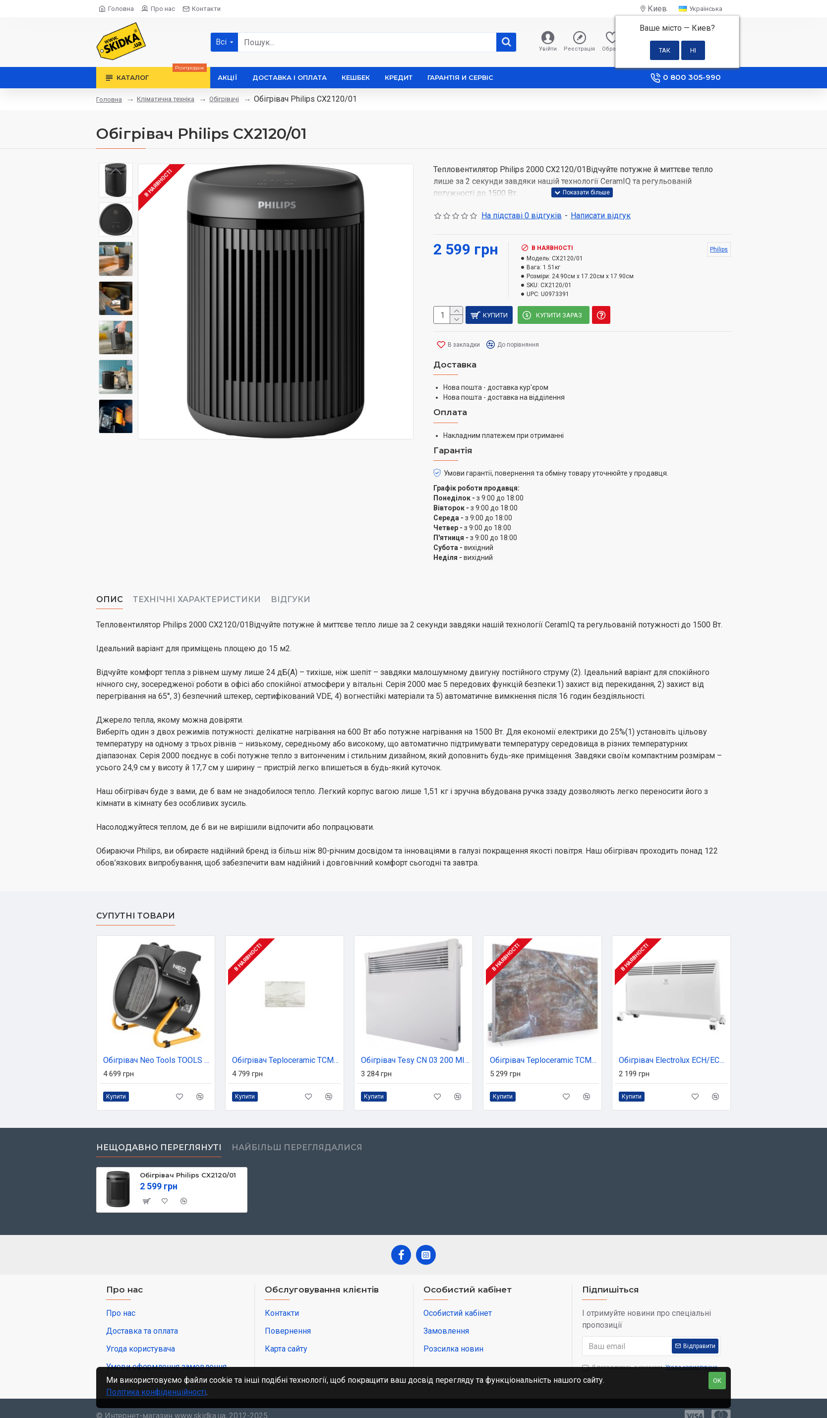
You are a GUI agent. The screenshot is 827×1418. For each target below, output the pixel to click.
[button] (116, 426)
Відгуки (290, 587)
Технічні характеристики (197, 587)
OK (717, 1380)
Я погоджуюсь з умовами (650, 1355)
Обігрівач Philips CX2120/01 (188, 1163)
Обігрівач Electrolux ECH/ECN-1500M (673, 1047)
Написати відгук (601, 215)
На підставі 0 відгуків (521, 215)
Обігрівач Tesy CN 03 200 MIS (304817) (415, 1047)
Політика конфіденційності (156, 1392)
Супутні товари (135, 903)
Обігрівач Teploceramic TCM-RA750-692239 (286, 1047)
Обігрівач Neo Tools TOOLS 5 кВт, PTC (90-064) (157, 1047)
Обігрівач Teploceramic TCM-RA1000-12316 (544, 1047)
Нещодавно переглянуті (159, 1135)
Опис (109, 587)
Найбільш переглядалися (297, 1135)
